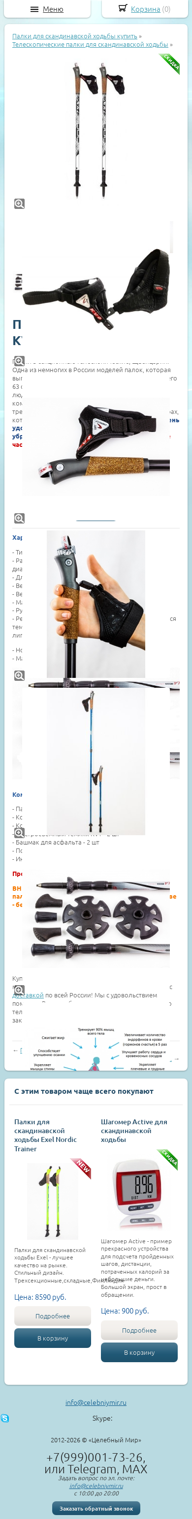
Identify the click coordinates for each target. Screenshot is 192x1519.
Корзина (145, 8)
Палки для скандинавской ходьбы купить (74, 35)
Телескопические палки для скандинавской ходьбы (90, 44)
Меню (53, 9)
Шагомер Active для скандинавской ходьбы (134, 1130)
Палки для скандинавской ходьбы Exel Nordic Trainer (45, 1135)
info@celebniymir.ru (96, 1402)
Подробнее (52, 1315)
